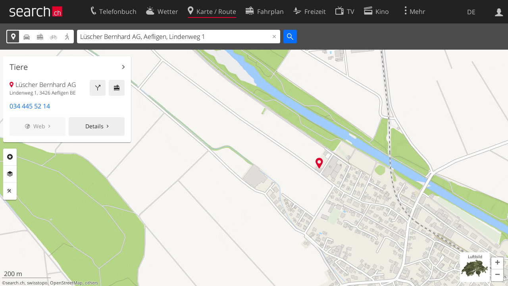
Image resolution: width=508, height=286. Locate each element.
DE (471, 12)
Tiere (19, 67)
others (91, 283)
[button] (497, 263)
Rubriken (10, 157)
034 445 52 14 (30, 106)
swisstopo (37, 283)
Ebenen (10, 174)
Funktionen (10, 191)
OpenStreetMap (66, 283)
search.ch (15, 283)
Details (94, 126)
